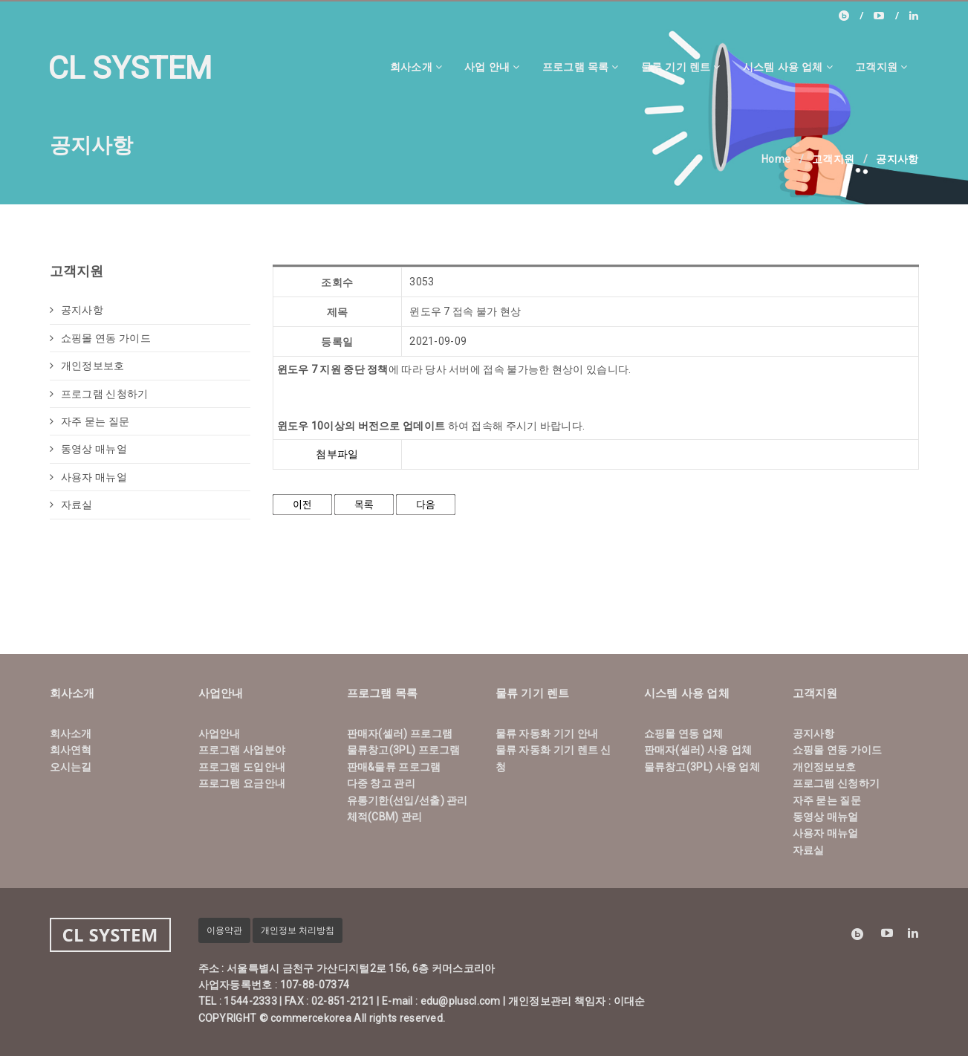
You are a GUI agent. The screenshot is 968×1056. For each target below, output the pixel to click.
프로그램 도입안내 (242, 767)
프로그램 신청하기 (99, 394)
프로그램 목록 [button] (580, 66)
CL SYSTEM (130, 68)
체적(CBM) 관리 (385, 817)
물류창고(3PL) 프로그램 (404, 750)
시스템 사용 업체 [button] (788, 66)
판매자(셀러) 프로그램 (400, 733)
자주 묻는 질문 (90, 421)
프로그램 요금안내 (242, 783)
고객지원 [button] (881, 66)
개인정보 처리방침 (297, 930)
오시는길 (71, 767)
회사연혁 (71, 750)
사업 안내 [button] (491, 66)
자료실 (71, 505)
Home (775, 159)
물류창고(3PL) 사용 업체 (702, 767)
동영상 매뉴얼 (88, 449)
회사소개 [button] (416, 66)
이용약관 (224, 930)
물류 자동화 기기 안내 (547, 733)
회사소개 (71, 733)
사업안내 (219, 733)
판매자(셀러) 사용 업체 (698, 750)
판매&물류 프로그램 (394, 767)
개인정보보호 (87, 366)
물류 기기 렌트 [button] (681, 66)
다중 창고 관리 (381, 783)
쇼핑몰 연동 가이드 (100, 338)
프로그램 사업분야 (242, 750)
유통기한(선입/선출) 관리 (407, 800)
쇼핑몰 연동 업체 (684, 733)
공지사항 (77, 310)
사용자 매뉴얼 (88, 477)
